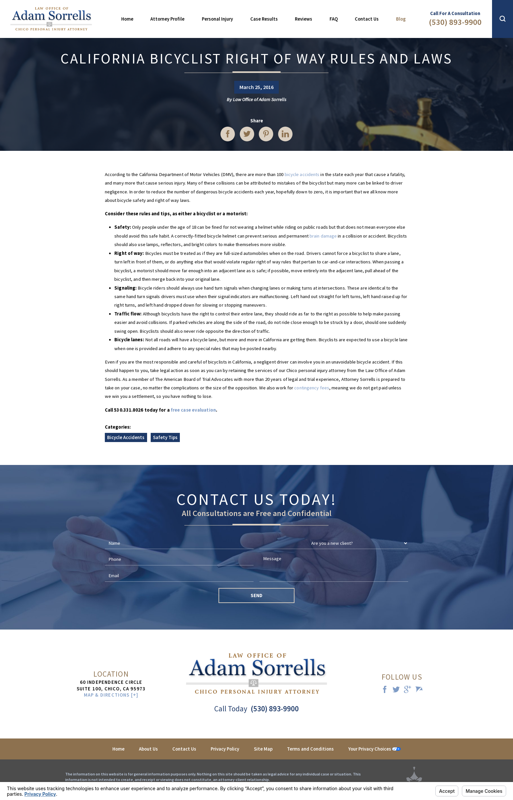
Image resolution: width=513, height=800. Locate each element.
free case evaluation (193, 410)
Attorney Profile (167, 19)
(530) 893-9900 (455, 22)
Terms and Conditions (310, 749)
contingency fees (311, 388)
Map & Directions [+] (111, 695)
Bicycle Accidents (125, 437)
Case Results (264, 19)
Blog (401, 19)
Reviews (303, 19)
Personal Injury (217, 19)
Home (127, 19)
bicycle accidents (302, 174)
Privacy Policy (225, 749)
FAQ (334, 19)
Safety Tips (165, 437)
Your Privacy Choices (374, 749)
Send (256, 595)
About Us (148, 749)
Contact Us (367, 19)
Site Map (263, 749)
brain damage (323, 236)
